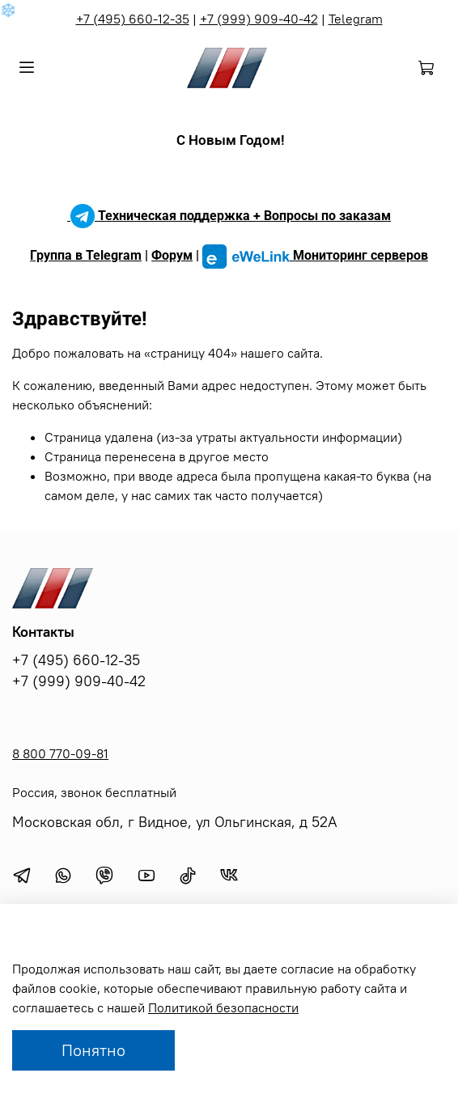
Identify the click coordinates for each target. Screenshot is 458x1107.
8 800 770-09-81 (60, 753)
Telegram (356, 19)
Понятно (93, 1050)
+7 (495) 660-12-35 (132, 19)
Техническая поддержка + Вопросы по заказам (229, 215)
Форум (172, 255)
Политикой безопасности (223, 1007)
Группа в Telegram (86, 255)
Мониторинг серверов (315, 255)
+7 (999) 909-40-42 (259, 19)
